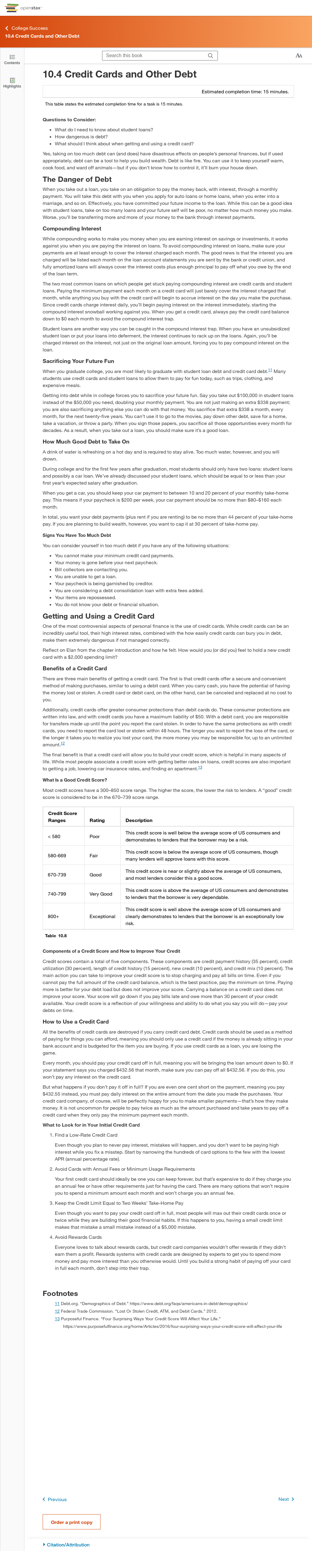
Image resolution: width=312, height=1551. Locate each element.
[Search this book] (153, 55)
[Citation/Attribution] (168, 1545)
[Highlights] (12, 82)
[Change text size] (299, 55)
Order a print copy (71, 1522)
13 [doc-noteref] (200, 767)
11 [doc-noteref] (270, 369)
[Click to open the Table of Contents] (12, 59)
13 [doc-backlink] (57, 1318)
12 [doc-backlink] (57, 1311)
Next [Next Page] (287, 1499)
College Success (26, 28)
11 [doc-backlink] (57, 1303)
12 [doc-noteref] (63, 743)
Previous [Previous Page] (53, 1499)
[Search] (211, 55)
